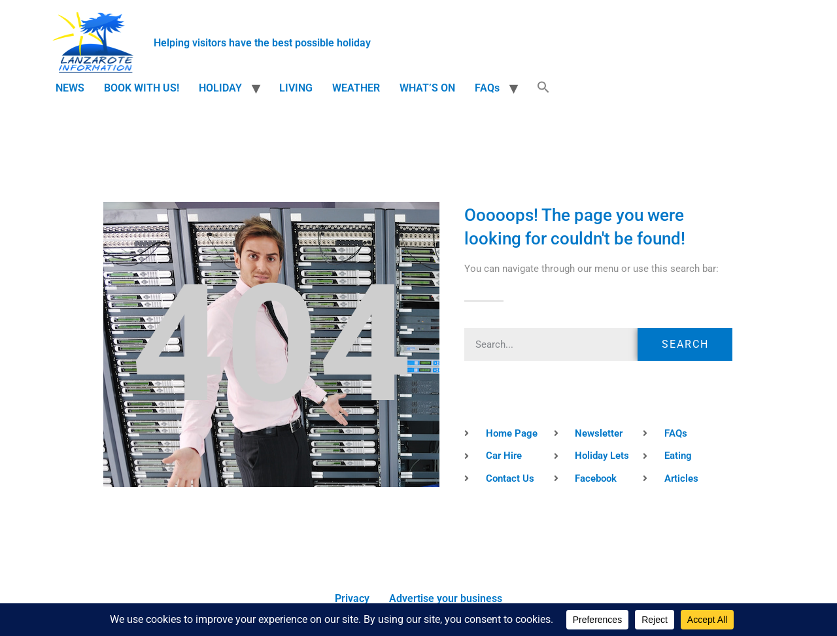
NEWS (70, 88)
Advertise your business (445, 598)
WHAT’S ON (427, 88)
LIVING (296, 88)
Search (685, 344)
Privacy (352, 598)
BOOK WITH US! (141, 88)
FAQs (487, 88)
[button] (543, 88)
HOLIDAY (220, 88)
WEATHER (356, 88)
